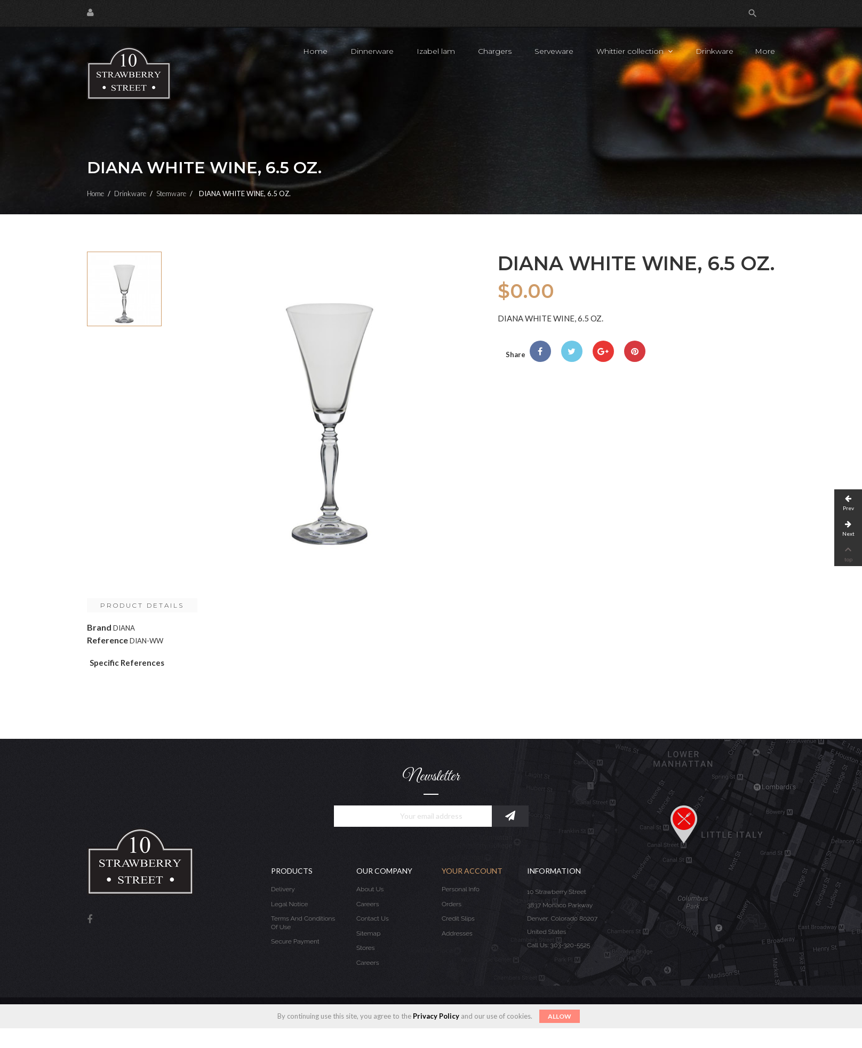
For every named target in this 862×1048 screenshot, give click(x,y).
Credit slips (458, 918)
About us (370, 889)
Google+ (603, 351)
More (765, 51)
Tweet (571, 351)
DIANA (124, 628)
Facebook (89, 920)
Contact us (372, 918)
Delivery (283, 889)
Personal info (461, 889)
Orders (451, 904)
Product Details (142, 605)
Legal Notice (289, 904)
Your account (472, 870)
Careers (367, 904)
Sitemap (368, 933)
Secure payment (295, 941)
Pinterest (634, 351)
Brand (99, 627)
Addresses (457, 933)
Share (540, 351)
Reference (107, 640)
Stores (365, 948)
